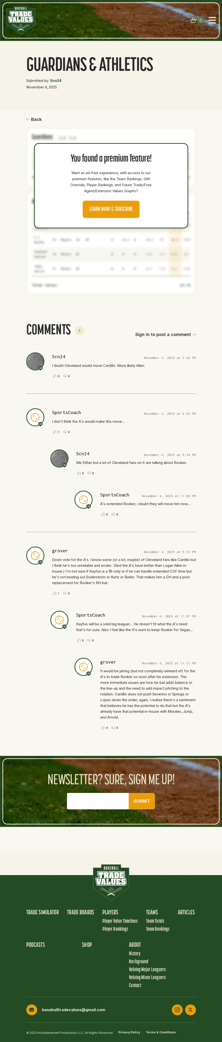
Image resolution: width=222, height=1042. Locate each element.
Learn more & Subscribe (111, 209)
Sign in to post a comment (165, 334)
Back (34, 119)
